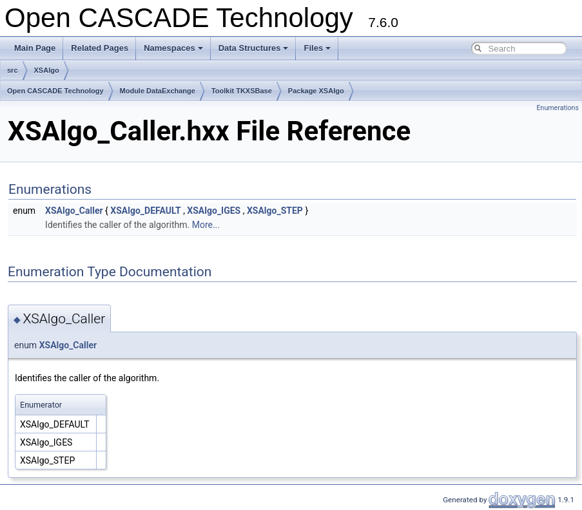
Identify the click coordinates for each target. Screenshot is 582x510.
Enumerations (557, 108)
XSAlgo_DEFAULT (145, 210)
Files (317, 48)
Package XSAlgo (316, 91)
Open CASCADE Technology (55, 91)
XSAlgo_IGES (213, 210)
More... (206, 225)
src (12, 70)
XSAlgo (46, 70)
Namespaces (173, 48)
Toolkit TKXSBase (241, 91)
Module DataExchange (157, 91)
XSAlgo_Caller (74, 210)
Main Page (34, 48)
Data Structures (253, 48)
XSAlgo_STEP (275, 210)
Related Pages (99, 48)
